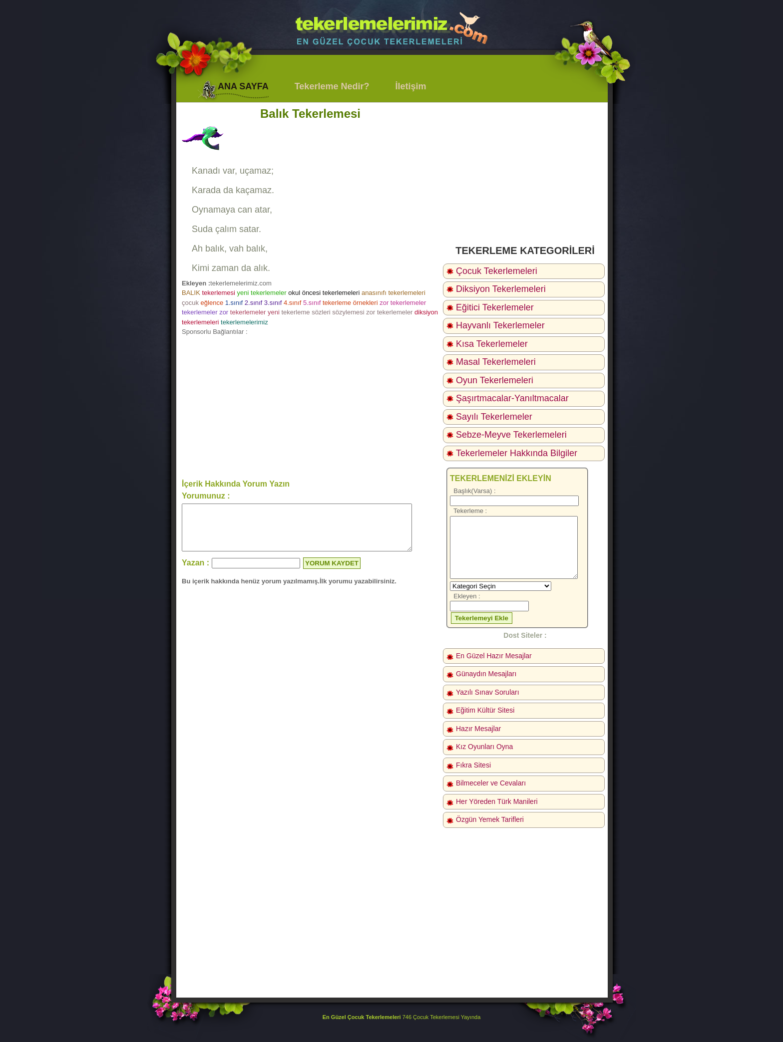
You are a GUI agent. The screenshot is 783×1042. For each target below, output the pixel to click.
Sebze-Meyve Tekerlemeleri (511, 435)
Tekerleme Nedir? (332, 86)
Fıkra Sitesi (473, 765)
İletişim (410, 86)
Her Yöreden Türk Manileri (497, 801)
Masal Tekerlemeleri (496, 362)
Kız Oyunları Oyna (484, 747)
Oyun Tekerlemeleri (494, 380)
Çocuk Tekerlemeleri (496, 271)
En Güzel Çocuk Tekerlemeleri (362, 1017)
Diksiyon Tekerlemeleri (501, 289)
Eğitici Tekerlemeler (495, 307)
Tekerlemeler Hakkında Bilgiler (516, 453)
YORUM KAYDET (332, 572)
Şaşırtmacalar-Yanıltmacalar (512, 398)
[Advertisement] (310, 407)
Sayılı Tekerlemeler (494, 417)
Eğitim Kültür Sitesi (485, 710)
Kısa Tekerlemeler (492, 344)
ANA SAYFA (243, 86)
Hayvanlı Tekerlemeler (500, 325)
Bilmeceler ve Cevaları (491, 783)
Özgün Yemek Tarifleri (490, 819)
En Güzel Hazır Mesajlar (494, 656)
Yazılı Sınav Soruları (487, 692)
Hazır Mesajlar (478, 729)
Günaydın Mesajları (486, 674)
